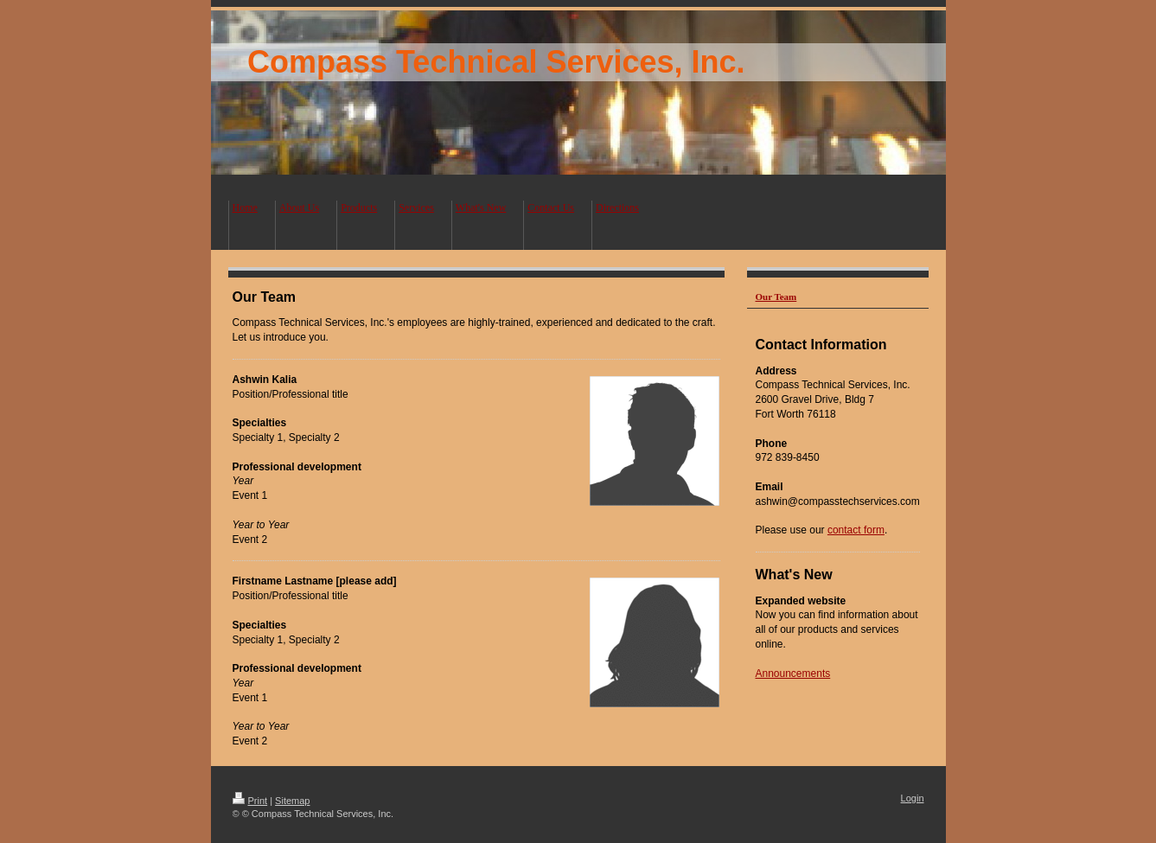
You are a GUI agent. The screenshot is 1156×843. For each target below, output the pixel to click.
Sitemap (292, 800)
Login (912, 798)
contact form (856, 530)
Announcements (793, 673)
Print (250, 800)
